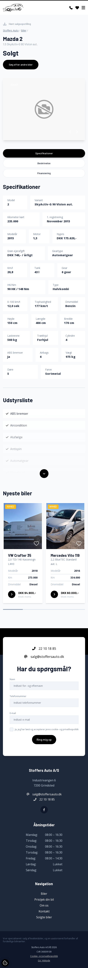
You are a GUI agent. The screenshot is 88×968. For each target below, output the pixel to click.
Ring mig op (44, 739)
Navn (12, 679)
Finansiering (44, 173)
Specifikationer (44, 153)
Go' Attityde (44, 960)
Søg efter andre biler (21, 64)
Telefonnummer (18, 696)
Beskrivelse (44, 163)
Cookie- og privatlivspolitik (44, 956)
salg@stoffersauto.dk (44, 656)
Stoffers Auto (11, 30)
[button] (70, 131)
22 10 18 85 (44, 648)
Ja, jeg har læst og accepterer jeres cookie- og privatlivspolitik (46, 729)
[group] (44, 109)
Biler (23, 30)
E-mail (13, 713)
